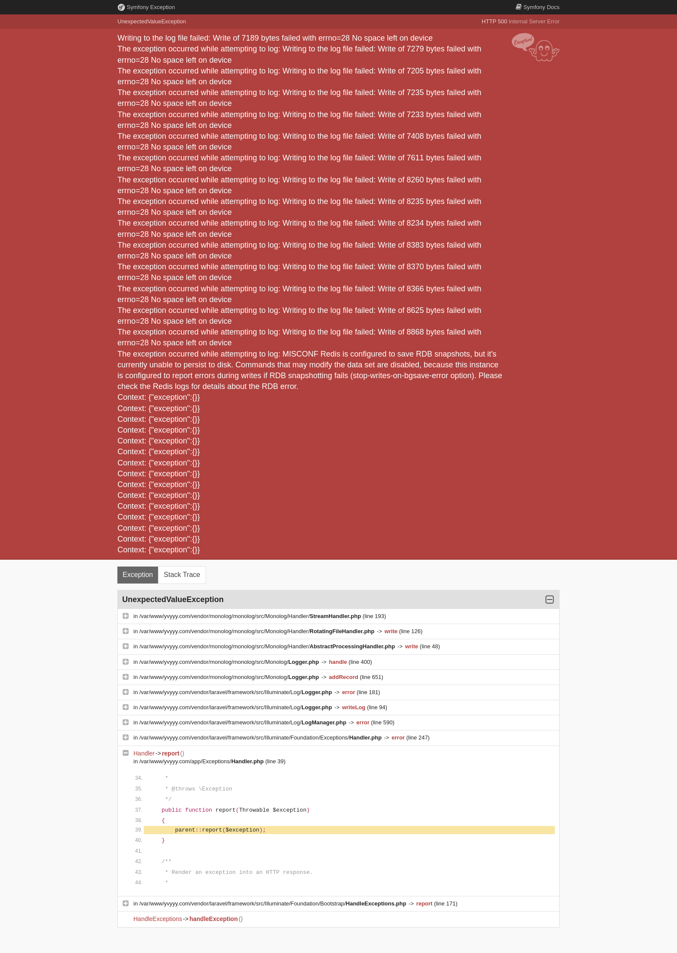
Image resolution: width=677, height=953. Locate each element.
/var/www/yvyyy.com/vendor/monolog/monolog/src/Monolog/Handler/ (251, 616)
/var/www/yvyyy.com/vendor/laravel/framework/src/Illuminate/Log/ (236, 692)
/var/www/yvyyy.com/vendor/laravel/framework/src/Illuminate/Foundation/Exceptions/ (261, 737)
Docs (538, 7)
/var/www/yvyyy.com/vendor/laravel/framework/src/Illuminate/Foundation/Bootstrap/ (273, 903)
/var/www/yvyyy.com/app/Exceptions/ (202, 761)
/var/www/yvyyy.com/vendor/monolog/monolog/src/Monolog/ (230, 662)
